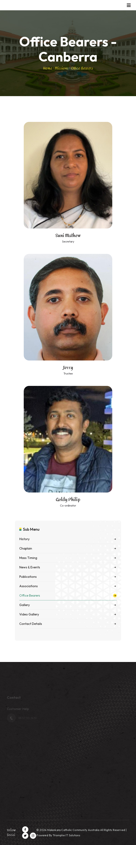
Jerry (68, 368)
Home (47, 68)
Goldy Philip (68, 500)
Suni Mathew (68, 236)
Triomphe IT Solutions (66, 835)
